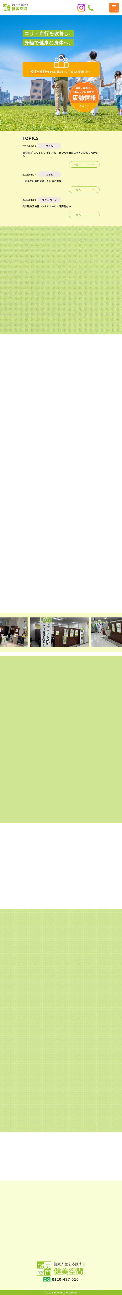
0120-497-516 (65, 1279)
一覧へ (77, 164)
